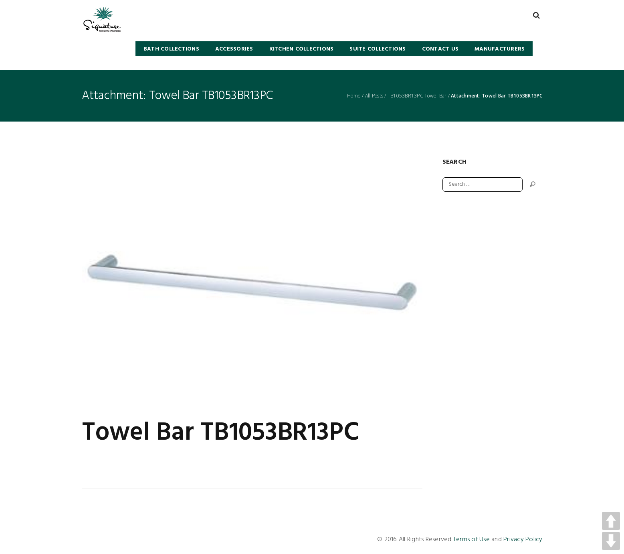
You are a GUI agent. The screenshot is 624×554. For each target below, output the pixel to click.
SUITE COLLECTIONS (377, 49)
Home (354, 95)
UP (611, 521)
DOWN (611, 541)
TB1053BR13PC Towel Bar (417, 95)
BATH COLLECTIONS (171, 49)
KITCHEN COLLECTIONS (301, 49)
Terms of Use (471, 539)
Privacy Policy (523, 539)
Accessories (234, 49)
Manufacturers (500, 49)
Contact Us (440, 49)
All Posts (374, 95)
